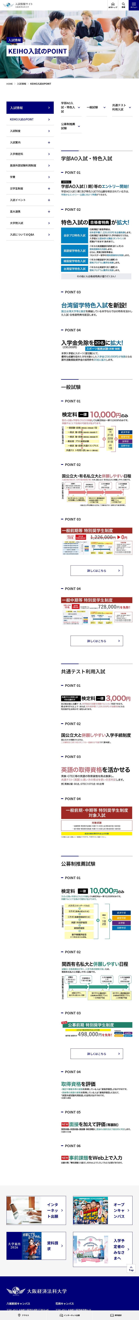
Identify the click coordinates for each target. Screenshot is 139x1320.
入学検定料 (16, 154)
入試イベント (18, 200)
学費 (12, 177)
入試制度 (15, 131)
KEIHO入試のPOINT (22, 119)
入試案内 (15, 142)
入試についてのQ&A (22, 234)
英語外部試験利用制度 (23, 165)
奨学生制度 (16, 188)
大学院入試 (16, 223)
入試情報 (30, 107)
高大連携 (15, 211)
